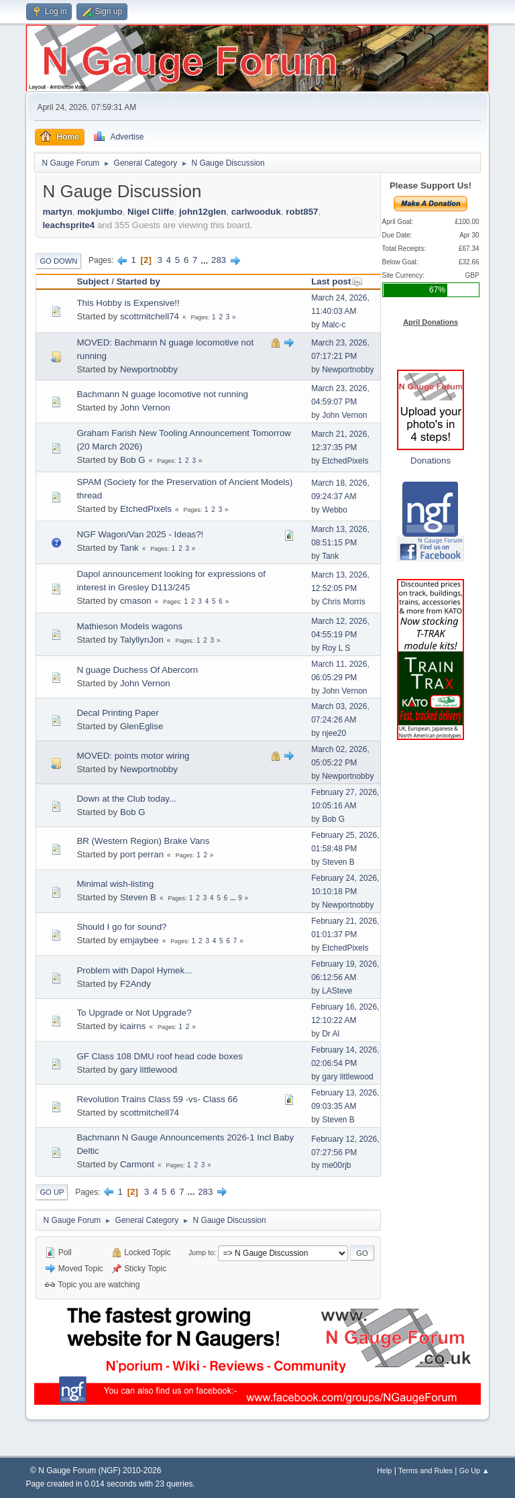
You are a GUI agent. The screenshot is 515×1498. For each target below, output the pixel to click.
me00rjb (336, 1165)
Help (384, 1470)
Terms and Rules (425, 1470)
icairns (133, 1026)
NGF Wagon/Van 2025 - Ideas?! (139, 534)
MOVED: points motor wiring (132, 756)
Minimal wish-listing (115, 884)
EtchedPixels (345, 461)
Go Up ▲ (474, 1470)
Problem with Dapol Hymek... (134, 970)
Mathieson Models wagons (129, 626)
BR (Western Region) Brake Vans (142, 841)
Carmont (137, 1164)
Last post (337, 281)
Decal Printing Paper (117, 713)
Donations (430, 461)
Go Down (58, 261)
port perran (142, 854)
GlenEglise (141, 726)
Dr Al (330, 1033)
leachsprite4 (68, 225)
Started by (138, 281)
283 (218, 260)
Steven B (338, 862)
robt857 (302, 212)
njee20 (334, 733)
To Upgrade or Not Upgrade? (133, 1013)
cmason (136, 601)
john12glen (202, 212)
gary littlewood (148, 1070)
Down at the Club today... (126, 799)
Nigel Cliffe (150, 212)
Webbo (334, 510)
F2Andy (135, 984)
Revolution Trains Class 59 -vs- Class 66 (156, 1099)
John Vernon (145, 408)
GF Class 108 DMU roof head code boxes (159, 1056)
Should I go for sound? (121, 927)
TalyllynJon (142, 640)
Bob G (133, 460)
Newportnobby (149, 369)
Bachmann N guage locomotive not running (162, 394)
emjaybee (139, 940)
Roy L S (336, 648)
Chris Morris (343, 601)
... (206, 260)
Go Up (52, 1192)
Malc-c (333, 324)
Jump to (201, 1252)
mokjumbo (99, 212)
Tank (129, 548)
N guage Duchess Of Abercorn (137, 670)
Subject (92, 281)
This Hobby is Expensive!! (127, 303)
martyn (57, 212)
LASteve (337, 991)
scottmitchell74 (149, 316)
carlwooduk (256, 212)
